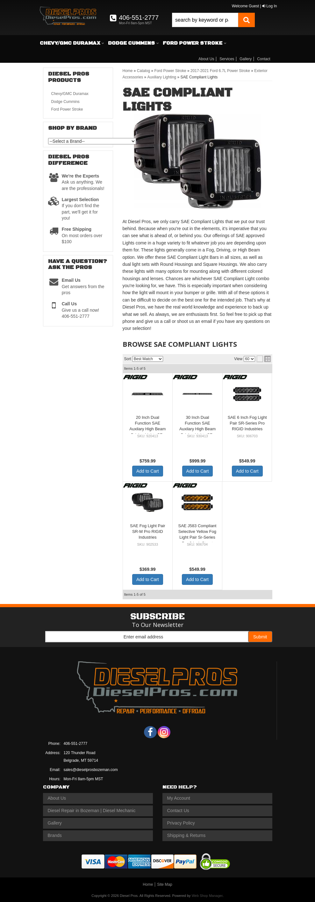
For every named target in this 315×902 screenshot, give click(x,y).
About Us (206, 59)
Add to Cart (147, 471)
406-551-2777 (76, 743)
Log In (269, 6)
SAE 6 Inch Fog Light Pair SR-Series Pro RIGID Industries (247, 423)
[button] (213, 20)
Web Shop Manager (207, 896)
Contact (263, 59)
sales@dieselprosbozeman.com (91, 769)
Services (226, 59)
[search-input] (205, 20)
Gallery (246, 59)
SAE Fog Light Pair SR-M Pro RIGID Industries (147, 531)
